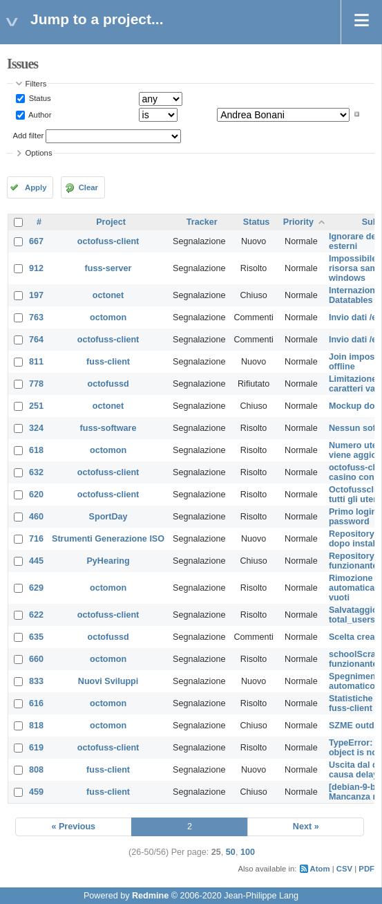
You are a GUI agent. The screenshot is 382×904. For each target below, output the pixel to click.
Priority (298, 222)
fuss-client (108, 362)
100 (247, 852)
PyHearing (107, 561)
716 (36, 539)
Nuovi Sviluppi (108, 681)
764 (36, 339)
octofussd (107, 384)
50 (231, 852)
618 (36, 450)
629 (36, 588)
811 (36, 362)
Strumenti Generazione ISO (108, 539)
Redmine (150, 896)
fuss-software (108, 428)
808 (36, 770)
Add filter (28, 135)
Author (39, 114)
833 (36, 681)
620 (36, 494)
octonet (108, 295)
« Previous (73, 826)
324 (36, 428)
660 (36, 659)
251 (36, 406)
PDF (366, 869)
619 (36, 748)
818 (36, 725)
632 (36, 472)
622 (36, 615)
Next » (306, 826)
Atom (320, 869)
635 (36, 637)
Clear (88, 187)
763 (36, 317)
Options (39, 153)
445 (36, 561)
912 (36, 268)
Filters (36, 84)
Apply (35, 187)
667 (36, 241)
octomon (108, 317)
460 (36, 517)
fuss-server (108, 268)
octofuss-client (108, 241)
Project (111, 222)
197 (36, 295)
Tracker (202, 222)
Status (39, 98)
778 (36, 384)
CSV (344, 869)
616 (36, 703)
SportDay (108, 517)
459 (36, 792)
